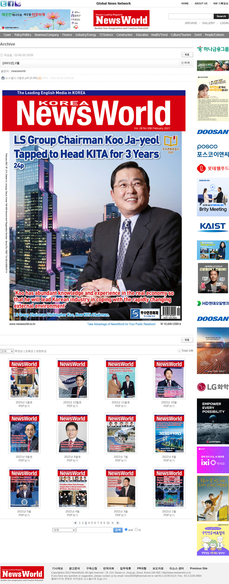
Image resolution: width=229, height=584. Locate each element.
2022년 (67, 402)
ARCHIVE (191, 23)
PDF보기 (24, 406)
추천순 (19, 351)
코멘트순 (41, 351)
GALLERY (208, 23)
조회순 (29, 351)
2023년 (20, 402)
